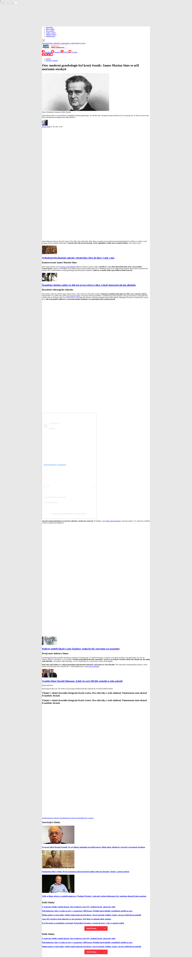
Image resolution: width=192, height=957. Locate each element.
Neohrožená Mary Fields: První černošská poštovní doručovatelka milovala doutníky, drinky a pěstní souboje (85, 872)
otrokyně (79, 818)
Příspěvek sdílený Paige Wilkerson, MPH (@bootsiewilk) (69, 514)
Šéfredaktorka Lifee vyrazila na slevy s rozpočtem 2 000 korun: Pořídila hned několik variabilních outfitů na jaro (87, 911)
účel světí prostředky (92, 666)
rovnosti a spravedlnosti (67, 267)
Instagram (56, 52)
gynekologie (46, 818)
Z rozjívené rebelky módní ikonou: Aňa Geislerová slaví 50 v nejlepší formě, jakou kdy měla (78, 907)
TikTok (64, 52)
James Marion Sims (56, 818)
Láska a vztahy (51, 33)
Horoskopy (49, 27)
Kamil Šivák (46, 127)
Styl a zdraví (50, 31)
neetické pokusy (71, 818)
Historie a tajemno (88, 818)
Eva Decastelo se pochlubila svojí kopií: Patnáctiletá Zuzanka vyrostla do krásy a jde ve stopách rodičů (83, 923)
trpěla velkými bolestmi (113, 521)
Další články (91, 928)
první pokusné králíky (73, 296)
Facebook (46, 52)
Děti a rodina (50, 29)
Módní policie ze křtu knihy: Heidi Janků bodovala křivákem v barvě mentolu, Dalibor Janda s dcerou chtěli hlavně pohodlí (91, 915)
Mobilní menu (50, 36)
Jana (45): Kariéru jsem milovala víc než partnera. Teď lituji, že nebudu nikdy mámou (76, 919)
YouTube (72, 52)
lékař (64, 818)
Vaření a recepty (51, 34)
